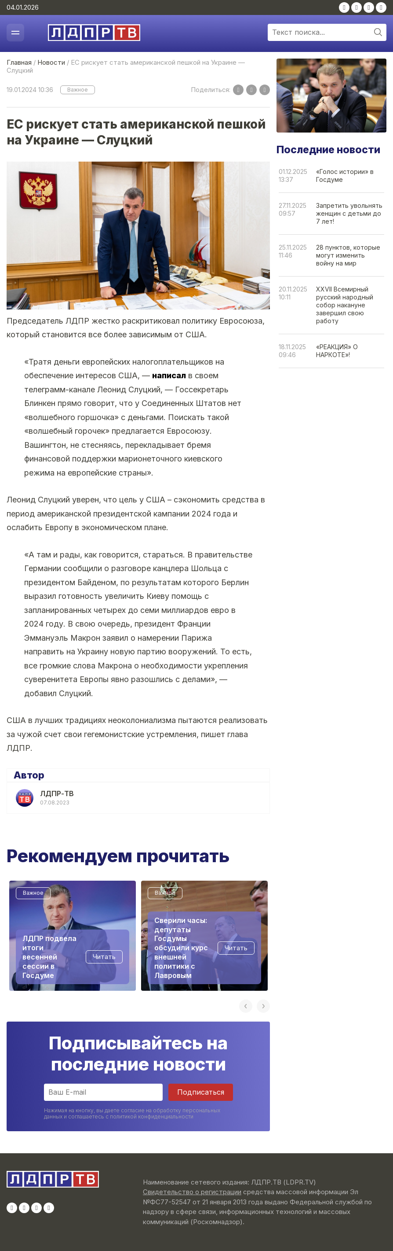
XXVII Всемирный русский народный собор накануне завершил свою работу (344, 305)
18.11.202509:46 (292, 350)
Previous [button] (245, 1006)
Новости (51, 62)
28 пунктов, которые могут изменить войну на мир (348, 255)
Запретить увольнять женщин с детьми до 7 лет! (349, 213)
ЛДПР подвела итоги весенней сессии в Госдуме (49, 956)
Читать (104, 956)
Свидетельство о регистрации (192, 1192)
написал (169, 375)
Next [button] (263, 1006)
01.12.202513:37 (293, 175)
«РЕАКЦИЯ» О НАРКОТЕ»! (337, 350)
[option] (72, 936)
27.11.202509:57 (292, 209)
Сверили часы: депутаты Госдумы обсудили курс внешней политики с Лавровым (181, 947)
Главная (19, 62)
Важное (77, 89)
